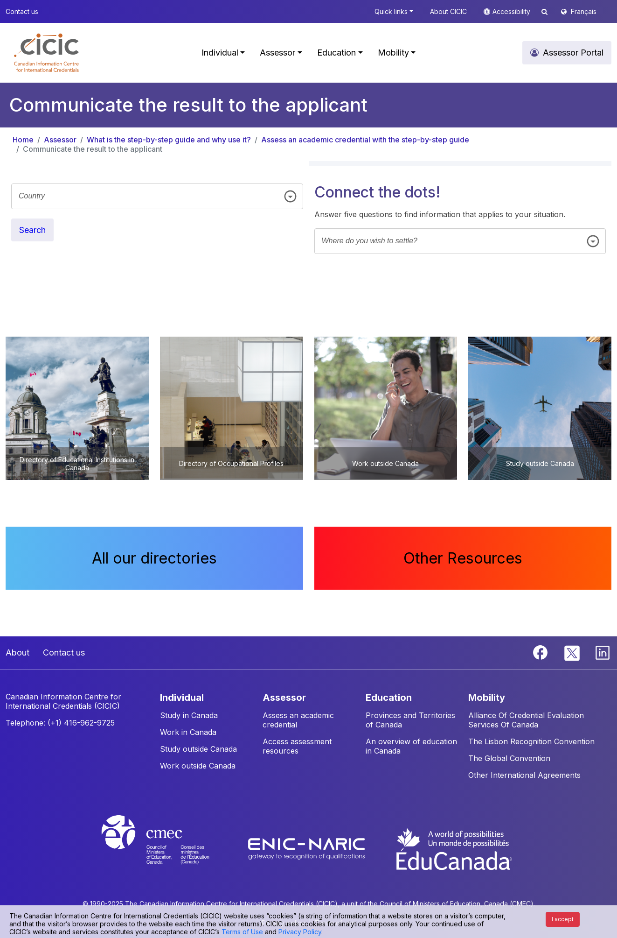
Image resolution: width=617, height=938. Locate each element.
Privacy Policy (299, 932)
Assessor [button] (277, 52)
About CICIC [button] (448, 11)
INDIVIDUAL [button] (182, 697)
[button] (46, 52)
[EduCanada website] (453, 848)
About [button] (17, 652)
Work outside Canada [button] (198, 765)
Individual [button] (219, 52)
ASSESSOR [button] (284, 697)
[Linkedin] (602, 651)
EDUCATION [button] (389, 697)
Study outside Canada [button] (198, 749)
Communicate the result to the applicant (92, 149)
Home (23, 139)
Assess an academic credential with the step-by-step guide (365, 139)
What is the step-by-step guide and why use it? (169, 139)
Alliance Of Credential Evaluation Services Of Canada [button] (526, 720)
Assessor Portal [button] (573, 52)
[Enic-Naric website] (307, 848)
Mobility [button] (393, 52)
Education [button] (336, 52)
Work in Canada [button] (188, 732)
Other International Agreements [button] (524, 775)
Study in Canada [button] (189, 715)
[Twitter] (572, 651)
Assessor (60, 139)
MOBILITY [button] (486, 697)
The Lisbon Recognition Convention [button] (531, 741)
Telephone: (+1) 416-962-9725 (60, 722)
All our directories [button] (154, 558)
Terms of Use (242, 932)
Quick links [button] (391, 11)
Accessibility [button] (512, 11)
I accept (563, 919)
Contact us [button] (22, 11)
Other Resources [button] (462, 558)
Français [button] (583, 11)
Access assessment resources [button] (297, 746)
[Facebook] (541, 651)
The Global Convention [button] (509, 758)
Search (32, 230)
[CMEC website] (168, 848)
